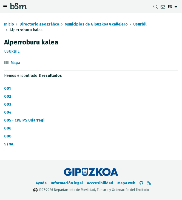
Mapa (15, 62)
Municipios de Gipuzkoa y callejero (96, 24)
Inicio (9, 24)
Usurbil (139, 24)
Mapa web (126, 183)
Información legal (67, 183)
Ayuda (41, 183)
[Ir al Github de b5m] (141, 183)
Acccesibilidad (100, 183)
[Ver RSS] (149, 183)
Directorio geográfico (39, 24)
